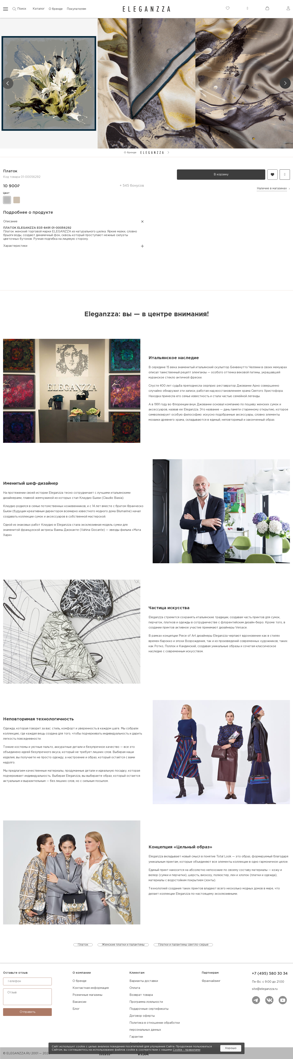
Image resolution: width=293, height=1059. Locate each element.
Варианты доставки (143, 981)
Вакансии (79, 1002)
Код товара (11, 177)
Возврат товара (141, 995)
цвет (6, 193)
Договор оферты (142, 1016)
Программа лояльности (146, 1002)
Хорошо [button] (230, 1048)
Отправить (27, 1012)
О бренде (80, 981)
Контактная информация (91, 988)
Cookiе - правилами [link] (186, 1050)
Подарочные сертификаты (148, 1009)
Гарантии (136, 1037)
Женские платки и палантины (123, 945)
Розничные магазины (87, 995)
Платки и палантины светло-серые (183, 945)
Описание (73, 221)
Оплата (134, 988)
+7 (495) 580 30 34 (270, 973)
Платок (83, 945)
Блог (76, 1009)
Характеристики (73, 246)
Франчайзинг (211, 981)
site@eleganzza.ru (265, 989)
